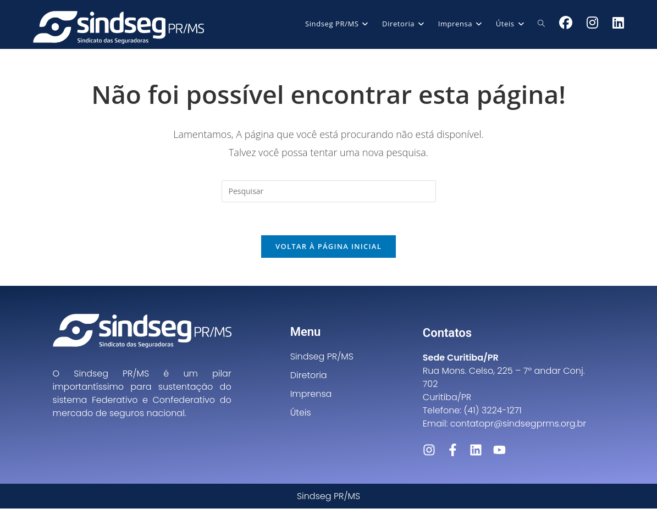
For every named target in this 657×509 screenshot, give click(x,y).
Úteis (300, 413)
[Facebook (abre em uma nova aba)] (566, 22)
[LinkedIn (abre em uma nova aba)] (618, 22)
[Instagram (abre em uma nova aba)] (592, 22)
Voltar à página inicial (328, 247)
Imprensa (311, 394)
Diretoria (308, 375)
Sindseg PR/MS (322, 357)
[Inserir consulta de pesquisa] (329, 191)
